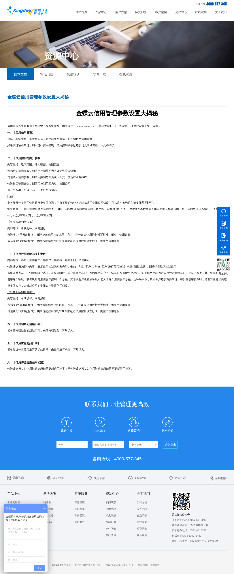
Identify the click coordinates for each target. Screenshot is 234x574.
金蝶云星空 (13, 502)
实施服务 (141, 12)
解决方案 (121, 12)
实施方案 (79, 509)
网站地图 (142, 564)
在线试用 (201, 12)
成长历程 (142, 509)
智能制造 (48, 515)
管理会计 (48, 522)
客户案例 (161, 12)
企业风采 (142, 522)
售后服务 (79, 522)
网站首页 (81, 12)
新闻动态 (111, 502)
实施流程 (79, 502)
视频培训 (73, 74)
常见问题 (46, 74)
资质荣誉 (142, 515)
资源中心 (181, 12)
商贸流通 (48, 509)
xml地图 (156, 564)
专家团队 (79, 515)
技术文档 (20, 74)
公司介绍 (142, 502)
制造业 (47, 502)
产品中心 (101, 12)
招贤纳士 (142, 528)
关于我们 (221, 12)
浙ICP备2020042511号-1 (119, 564)
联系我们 (142, 535)
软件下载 (99, 74)
